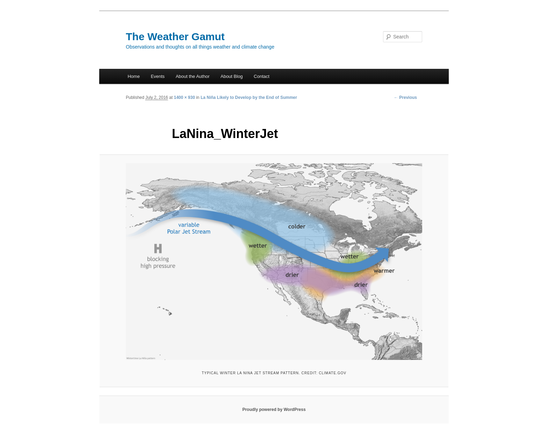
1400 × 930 (184, 97)
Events (158, 76)
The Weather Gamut (175, 36)
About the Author (193, 76)
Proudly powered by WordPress (273, 409)
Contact (261, 76)
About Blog (232, 76)
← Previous (405, 97)
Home (134, 76)
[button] (274, 261)
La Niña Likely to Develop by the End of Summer (249, 97)
